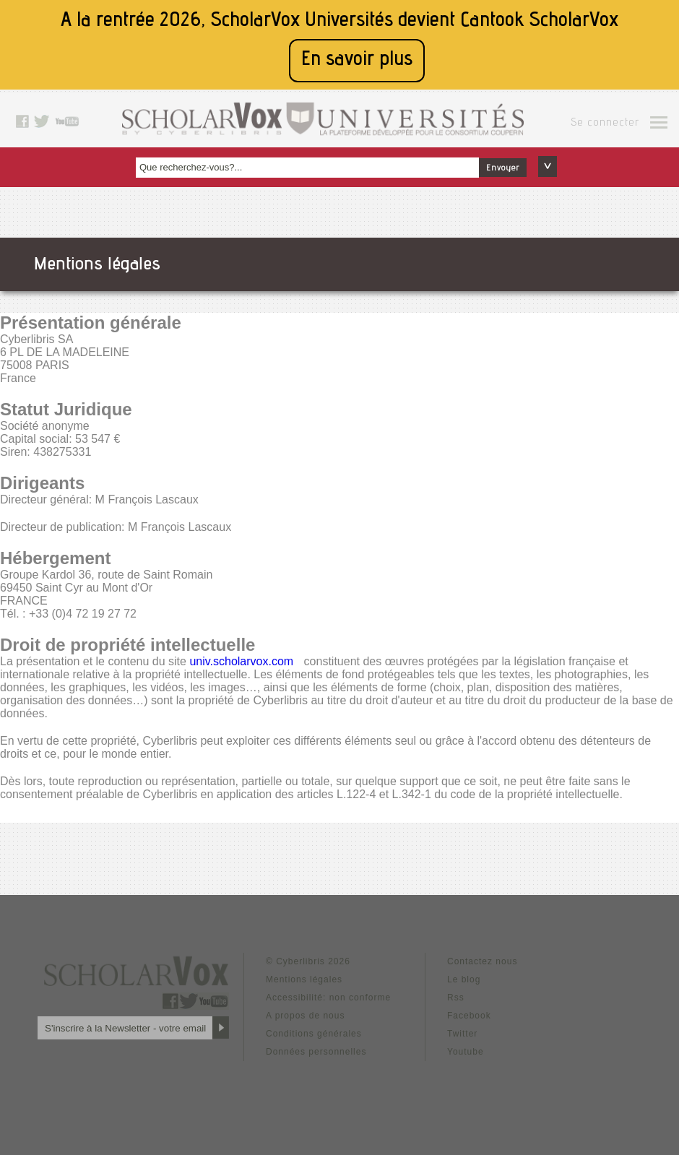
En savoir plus (356, 60)
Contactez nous (482, 961)
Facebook (469, 1016)
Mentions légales (304, 979)
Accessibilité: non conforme (328, 997)
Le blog (463, 979)
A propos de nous (305, 1016)
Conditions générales (314, 1034)
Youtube (465, 1052)
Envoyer (502, 168)
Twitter (462, 1034)
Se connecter (605, 123)
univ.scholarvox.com (241, 661)
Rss (455, 997)
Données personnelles (316, 1052)
